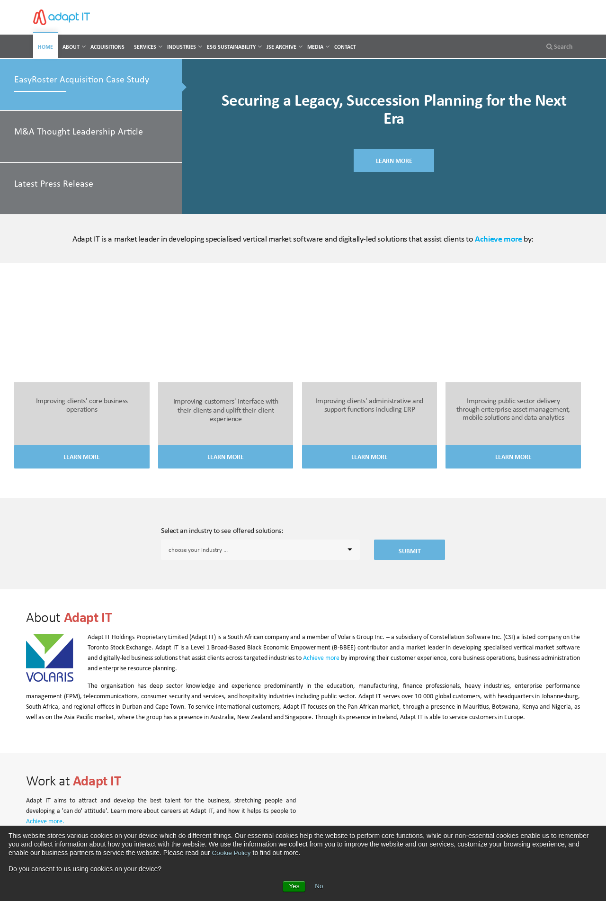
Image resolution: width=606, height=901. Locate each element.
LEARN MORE (394, 162)
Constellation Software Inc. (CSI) (472, 636)
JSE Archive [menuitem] (281, 47)
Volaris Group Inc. (361, 636)
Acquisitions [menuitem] (107, 47)
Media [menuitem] (315, 47)
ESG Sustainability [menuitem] (231, 47)
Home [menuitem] (45, 47)
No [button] (319, 886)
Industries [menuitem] (181, 47)
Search (559, 46)
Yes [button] (294, 886)
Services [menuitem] (145, 47)
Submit (410, 551)
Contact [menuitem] (345, 47)
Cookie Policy (232, 852)
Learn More (81, 456)
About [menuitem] (71, 47)
